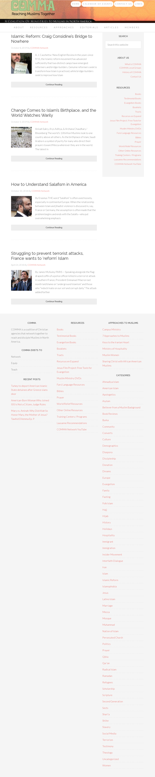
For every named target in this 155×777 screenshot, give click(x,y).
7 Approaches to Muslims (115, 335)
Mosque (106, 618)
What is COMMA (133, 64)
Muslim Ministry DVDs (130, 128)
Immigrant (107, 541)
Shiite (105, 720)
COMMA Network (33, 11)
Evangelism (108, 484)
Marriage (107, 605)
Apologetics (109, 394)
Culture (106, 439)
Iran (104, 567)
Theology (107, 752)
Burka (105, 420)
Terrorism (107, 739)
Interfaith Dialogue (112, 560)
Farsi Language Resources (129, 133)
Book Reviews (110, 413)
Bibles (138, 137)
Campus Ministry (111, 329)
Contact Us (136, 76)
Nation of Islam (110, 631)
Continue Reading (54, 84)
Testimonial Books (132, 98)
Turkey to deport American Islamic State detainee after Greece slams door (29, 389)
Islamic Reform (110, 580)
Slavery (106, 726)
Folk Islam (107, 503)
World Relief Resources (130, 146)
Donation (107, 464)
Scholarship (108, 688)
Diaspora (107, 452)
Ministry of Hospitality (114, 348)
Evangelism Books (132, 102)
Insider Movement (112, 554)
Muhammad (108, 624)
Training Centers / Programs (128, 155)
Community (108, 426)
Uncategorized (110, 759)
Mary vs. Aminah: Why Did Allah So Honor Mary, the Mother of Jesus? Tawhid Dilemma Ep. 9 (29, 414)
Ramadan (107, 675)
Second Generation (112, 701)
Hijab (105, 516)
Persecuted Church (112, 637)
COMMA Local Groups (130, 67)
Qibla (105, 656)
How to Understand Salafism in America (48, 184)
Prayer (138, 141)
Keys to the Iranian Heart (115, 342)
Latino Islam (108, 599)
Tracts (138, 111)
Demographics (110, 445)
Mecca (106, 611)
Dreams (106, 471)
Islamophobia (109, 586)
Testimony (107, 746)
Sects (105, 707)
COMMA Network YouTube (128, 164)
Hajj (104, 509)
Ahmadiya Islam (110, 381)
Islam (105, 573)
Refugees (107, 682)
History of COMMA (131, 72)
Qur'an (106, 663)
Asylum (106, 401)
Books (138, 94)
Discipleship (109, 458)
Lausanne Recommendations (127, 159)
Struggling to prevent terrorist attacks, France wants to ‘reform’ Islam (47, 256)
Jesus (105, 592)
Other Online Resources (129, 150)
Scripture (107, 695)
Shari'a (106, 714)
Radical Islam (109, 669)
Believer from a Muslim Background (121, 407)
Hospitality (108, 535)
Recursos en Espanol (131, 116)
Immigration (108, 547)
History (106, 522)
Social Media (109, 733)
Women (106, 765)
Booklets (137, 107)
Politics (106, 643)
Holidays (107, 528)
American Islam (110, 388)
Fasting (106, 496)
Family (105, 490)
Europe (106, 477)
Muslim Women (110, 354)
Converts (107, 432)
